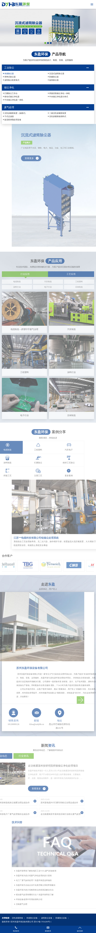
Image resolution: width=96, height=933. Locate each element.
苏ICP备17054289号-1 (43, 922)
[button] (45, 43)
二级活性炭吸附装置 (57, 113)
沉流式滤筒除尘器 (56, 74)
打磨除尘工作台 (11, 93)
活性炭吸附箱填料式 (57, 116)
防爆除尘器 (54, 77)
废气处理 (9, 107)
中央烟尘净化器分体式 (58, 97)
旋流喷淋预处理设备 (12, 120)
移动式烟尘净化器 (11, 97)
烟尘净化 (9, 87)
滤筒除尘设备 (46, 918)
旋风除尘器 (54, 80)
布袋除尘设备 (32, 918)
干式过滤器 (9, 116)
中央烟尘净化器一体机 (13, 100)
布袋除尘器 (9, 74)
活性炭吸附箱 (17, 918)
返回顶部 (80, 931)
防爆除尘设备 (61, 918)
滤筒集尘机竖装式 (11, 80)
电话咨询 (16, 931)
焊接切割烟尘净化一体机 (59, 93)
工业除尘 (9, 67)
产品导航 (59, 54)
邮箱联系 (48, 931)
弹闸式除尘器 (10, 77)
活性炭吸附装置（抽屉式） (15, 113)
